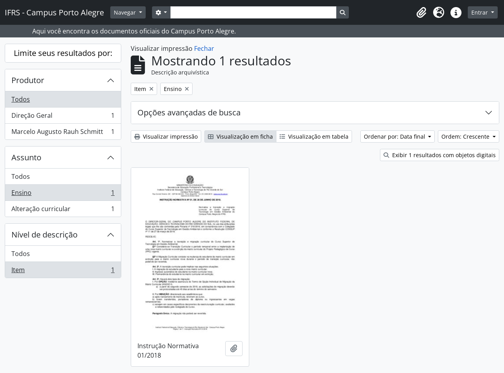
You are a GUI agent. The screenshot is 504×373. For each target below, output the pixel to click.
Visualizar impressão (166, 136)
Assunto (26, 157)
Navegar (125, 12)
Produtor (27, 80)
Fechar (204, 48)
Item (63, 271)
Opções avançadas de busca (189, 112)
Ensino (63, 194)
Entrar (480, 12)
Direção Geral (63, 117)
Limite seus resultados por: (63, 53)
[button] (421, 12)
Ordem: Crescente (466, 136)
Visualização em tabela (314, 136)
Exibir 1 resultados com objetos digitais (440, 155)
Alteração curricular (63, 210)
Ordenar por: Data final (395, 136)
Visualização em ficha (240, 136)
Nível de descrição (44, 234)
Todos (20, 99)
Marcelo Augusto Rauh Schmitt (63, 133)
